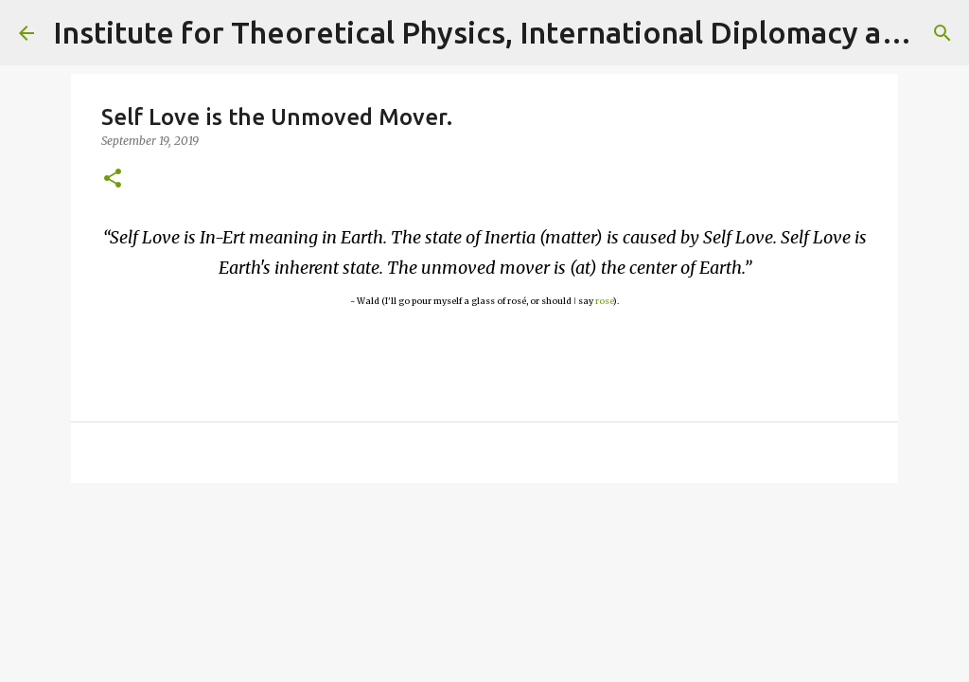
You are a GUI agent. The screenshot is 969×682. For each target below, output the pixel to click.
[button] (112, 179)
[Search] (942, 33)
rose (604, 301)
